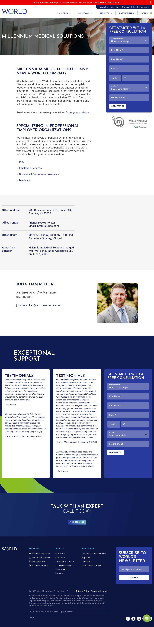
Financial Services (40, 565)
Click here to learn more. (107, 2)
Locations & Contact (64, 561)
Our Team (60, 557)
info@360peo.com (48, 225)
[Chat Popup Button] (145, 616)
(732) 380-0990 (77, 522)
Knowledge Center (63, 565)
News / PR (60, 569)
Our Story (60, 553)
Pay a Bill (86, 557)
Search (146, 13)
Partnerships (126, 13)
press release (81, 112)
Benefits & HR (38, 561)
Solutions (83, 13)
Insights (104, 13)
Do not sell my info (99, 591)
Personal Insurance (41, 557)
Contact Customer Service (94, 553)
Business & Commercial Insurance (39, 174)
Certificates (87, 561)
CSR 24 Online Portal (91, 565)
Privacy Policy (82, 591)
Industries (62, 13)
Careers (59, 573)
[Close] (150, 2)
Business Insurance (41, 553)
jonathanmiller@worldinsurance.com (38, 305)
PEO (21, 161)
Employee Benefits (30, 168)
